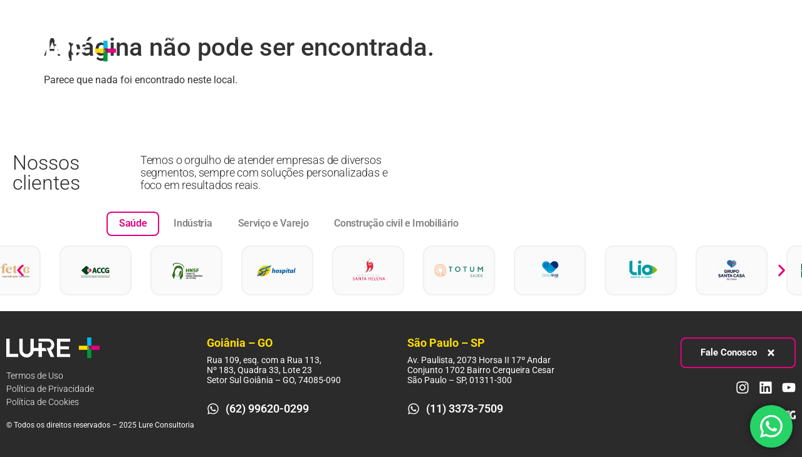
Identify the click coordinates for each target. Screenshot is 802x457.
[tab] (133, 223)
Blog (447, 36)
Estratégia (230, 36)
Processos (312, 36)
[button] (20, 270)
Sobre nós (158, 36)
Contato (153, 65)
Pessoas (390, 36)
